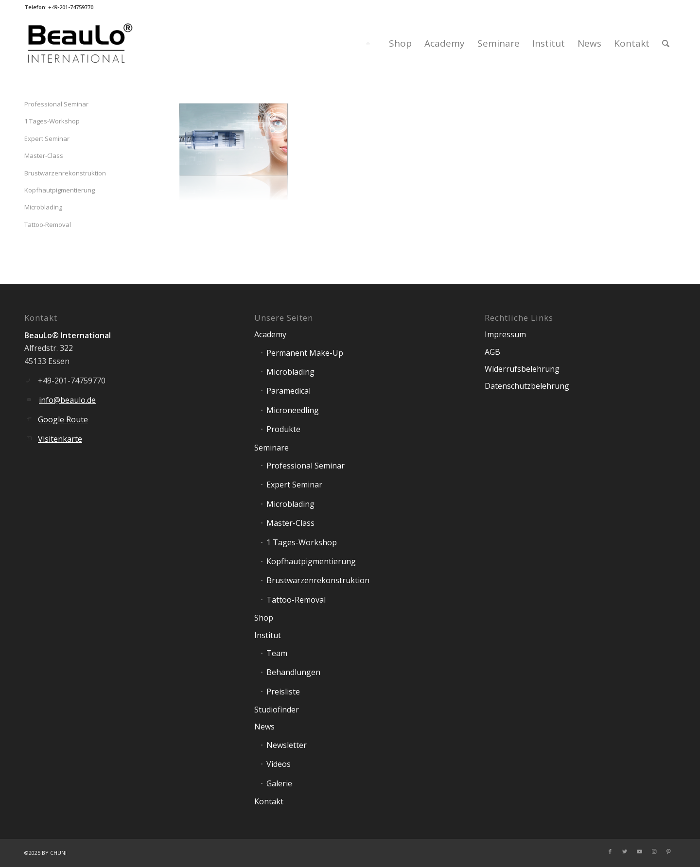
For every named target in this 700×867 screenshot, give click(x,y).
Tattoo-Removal (47, 224)
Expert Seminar (47, 138)
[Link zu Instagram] (654, 851)
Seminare (271, 447)
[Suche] (666, 43)
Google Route (63, 419)
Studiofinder (276, 709)
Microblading (43, 207)
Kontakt (268, 801)
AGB (492, 352)
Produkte (283, 429)
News (264, 726)
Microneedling (292, 410)
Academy (270, 334)
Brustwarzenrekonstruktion (65, 173)
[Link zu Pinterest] (668, 851)
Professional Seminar (56, 104)
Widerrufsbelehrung (522, 369)
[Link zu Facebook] (610, 851)
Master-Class (43, 155)
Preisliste (283, 691)
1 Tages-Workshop (52, 121)
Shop (263, 617)
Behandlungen (293, 672)
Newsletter (286, 745)
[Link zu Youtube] (639, 851)
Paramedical (288, 390)
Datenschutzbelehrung (527, 386)
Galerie (279, 783)
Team (276, 653)
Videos (278, 764)
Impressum (505, 334)
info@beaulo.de (67, 400)
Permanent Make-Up (304, 352)
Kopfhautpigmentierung (59, 190)
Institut (267, 635)
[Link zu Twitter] (624, 851)
